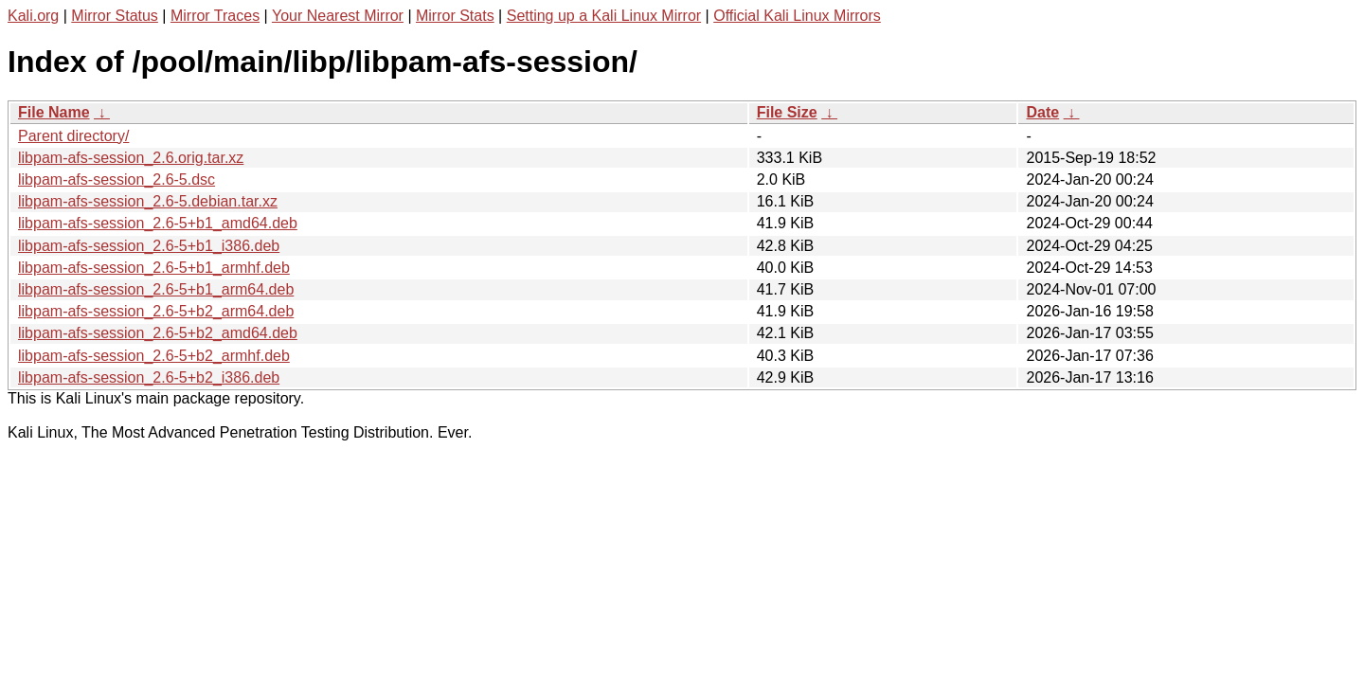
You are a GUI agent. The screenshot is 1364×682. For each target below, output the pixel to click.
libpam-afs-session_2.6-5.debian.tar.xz (148, 201)
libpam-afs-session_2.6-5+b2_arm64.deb (156, 311)
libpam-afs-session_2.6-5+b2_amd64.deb (157, 333)
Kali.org (33, 16)
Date (1042, 112)
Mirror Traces (215, 16)
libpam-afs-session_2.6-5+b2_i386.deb (148, 377)
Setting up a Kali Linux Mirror (604, 16)
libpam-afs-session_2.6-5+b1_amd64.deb (157, 223)
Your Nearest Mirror (338, 16)
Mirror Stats (455, 16)
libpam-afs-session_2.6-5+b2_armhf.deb (154, 356)
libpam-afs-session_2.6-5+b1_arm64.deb (156, 289)
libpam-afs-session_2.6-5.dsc (116, 179)
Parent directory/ (73, 136)
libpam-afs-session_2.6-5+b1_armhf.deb (154, 268)
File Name (54, 112)
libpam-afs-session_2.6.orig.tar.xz (130, 158)
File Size (787, 112)
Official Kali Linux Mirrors (797, 16)
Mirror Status (114, 16)
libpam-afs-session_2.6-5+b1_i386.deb (148, 246)
